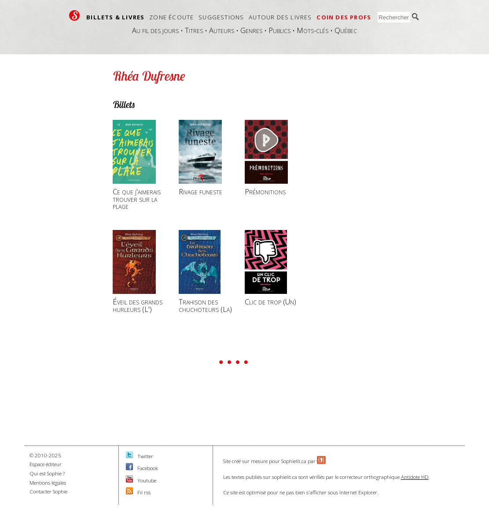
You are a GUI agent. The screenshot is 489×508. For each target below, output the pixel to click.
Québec (346, 30)
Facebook (147, 468)
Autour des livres (280, 17)
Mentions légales (47, 482)
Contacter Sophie (48, 491)
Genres (251, 30)
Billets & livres (115, 17)
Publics (279, 30)
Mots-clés (312, 30)
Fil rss (144, 492)
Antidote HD (415, 477)
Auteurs (221, 30)
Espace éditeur (45, 464)
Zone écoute (171, 17)
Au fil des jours (155, 30)
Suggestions (221, 17)
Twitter (145, 456)
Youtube (146, 480)
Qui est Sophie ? (47, 473)
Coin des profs (343, 17)
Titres (194, 30)
